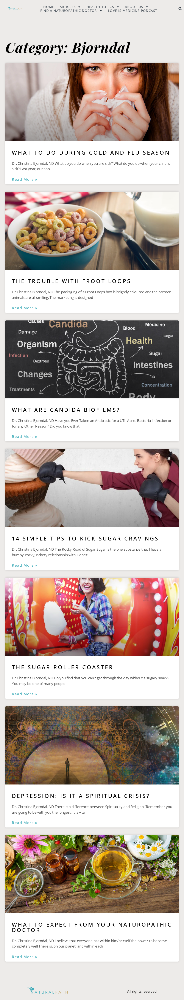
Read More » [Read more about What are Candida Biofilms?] (24, 436)
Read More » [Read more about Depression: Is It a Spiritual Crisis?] (24, 822)
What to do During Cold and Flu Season (91, 152)
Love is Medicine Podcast (132, 11)
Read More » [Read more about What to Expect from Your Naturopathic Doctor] (24, 956)
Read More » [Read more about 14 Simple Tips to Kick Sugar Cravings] (24, 565)
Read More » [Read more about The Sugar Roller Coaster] (24, 694)
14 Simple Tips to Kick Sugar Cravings (85, 538)
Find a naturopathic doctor (71, 11)
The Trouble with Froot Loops (71, 281)
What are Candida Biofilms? (66, 409)
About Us (136, 7)
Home (48, 7)
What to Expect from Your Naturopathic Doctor (92, 927)
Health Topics (103, 7)
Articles (70, 7)
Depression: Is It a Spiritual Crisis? (81, 795)
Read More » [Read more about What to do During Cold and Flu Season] (24, 179)
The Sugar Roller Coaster (63, 667)
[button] (180, 9)
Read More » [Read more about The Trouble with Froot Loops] (24, 308)
